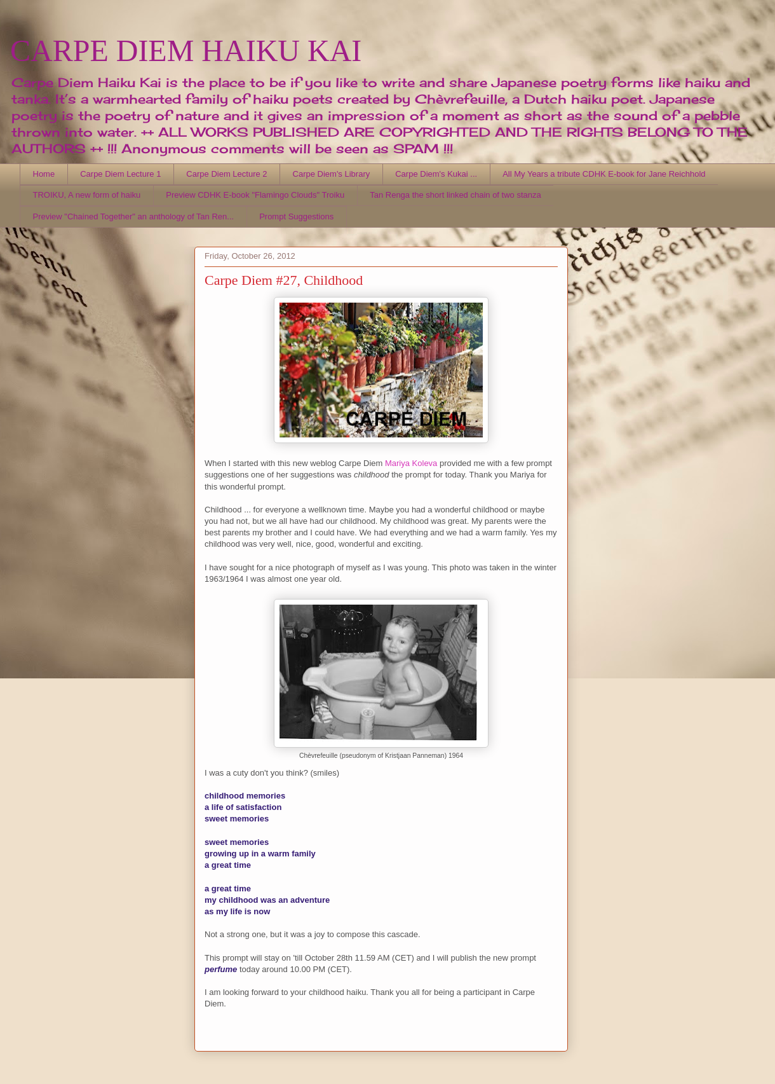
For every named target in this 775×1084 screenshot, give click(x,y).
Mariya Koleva (411, 463)
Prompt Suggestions (296, 216)
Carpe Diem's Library (331, 174)
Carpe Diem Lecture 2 (226, 174)
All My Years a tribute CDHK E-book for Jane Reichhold (603, 174)
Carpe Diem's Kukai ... (436, 174)
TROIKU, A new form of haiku (87, 195)
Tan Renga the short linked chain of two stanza (455, 195)
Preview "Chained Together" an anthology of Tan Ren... (133, 216)
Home (44, 174)
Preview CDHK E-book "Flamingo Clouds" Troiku (255, 195)
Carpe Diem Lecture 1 (120, 174)
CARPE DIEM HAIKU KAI (185, 50)
